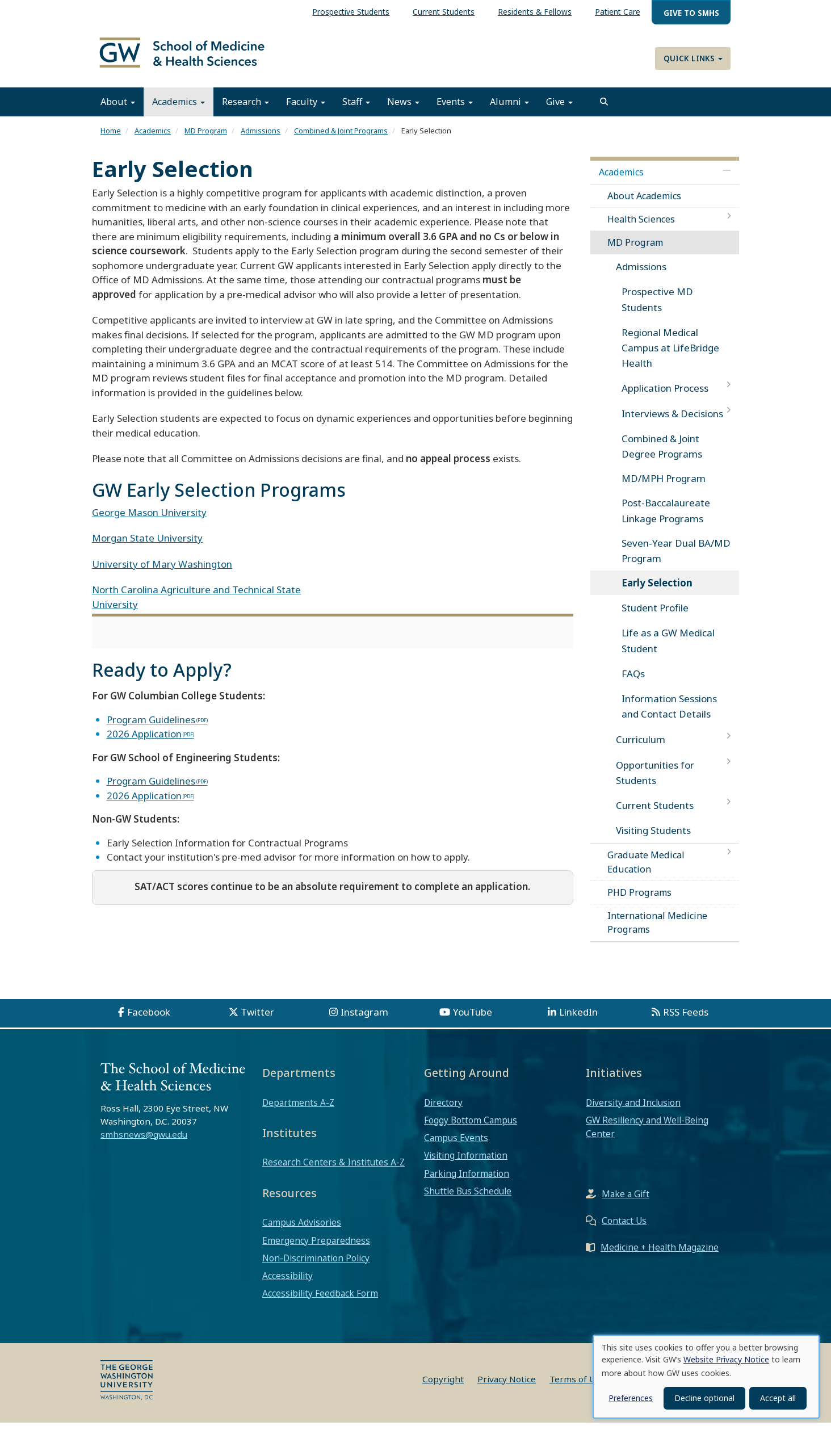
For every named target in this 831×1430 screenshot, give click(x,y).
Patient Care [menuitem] (617, 11)
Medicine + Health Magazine (660, 1255)
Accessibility (287, 1283)
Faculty (305, 109)
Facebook (148, 1019)
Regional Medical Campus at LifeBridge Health (670, 356)
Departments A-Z (298, 1110)
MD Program (205, 138)
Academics (178, 109)
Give (559, 109)
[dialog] (706, 1377)
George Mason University (149, 520)
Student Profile (655, 615)
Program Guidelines (151, 726)
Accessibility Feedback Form (320, 1301)
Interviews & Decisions (672, 420)
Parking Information (466, 1180)
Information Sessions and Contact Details (669, 714)
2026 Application (144, 741)
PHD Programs (639, 900)
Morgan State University (147, 545)
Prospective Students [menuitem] (350, 11)
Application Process (665, 395)
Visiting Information (465, 1163)
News (403, 109)
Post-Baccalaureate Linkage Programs (666, 518)
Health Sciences (641, 227)
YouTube (472, 1019)
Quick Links (693, 58)
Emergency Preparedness (316, 1247)
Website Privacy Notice (726, 1359)
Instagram (364, 1019)
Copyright (443, 1386)
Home (110, 138)
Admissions (260, 138)
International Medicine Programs (657, 930)
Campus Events (456, 1145)
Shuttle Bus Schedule (467, 1199)
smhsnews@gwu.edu (143, 1142)
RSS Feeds (685, 1019)
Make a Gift (625, 1201)
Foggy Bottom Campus (470, 1128)
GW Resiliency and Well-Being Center (647, 1134)
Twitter (257, 1019)
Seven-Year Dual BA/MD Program (676, 558)
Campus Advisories (301, 1230)
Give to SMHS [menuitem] (691, 12)
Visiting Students (653, 838)
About (117, 109)
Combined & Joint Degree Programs (662, 454)
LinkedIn (578, 1019)
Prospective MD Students (657, 307)
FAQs (633, 681)
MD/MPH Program (664, 486)
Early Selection (657, 590)
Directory (443, 1110)
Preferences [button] (630, 1398)
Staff (356, 109)
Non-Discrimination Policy (316, 1266)
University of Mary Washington (162, 571)
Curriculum (640, 747)
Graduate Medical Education (646, 870)
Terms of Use (577, 1386)
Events (455, 109)
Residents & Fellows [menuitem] (535, 11)
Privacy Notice (506, 1386)
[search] (604, 109)
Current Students (655, 813)
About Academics (644, 203)
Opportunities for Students (655, 780)
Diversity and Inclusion (633, 1110)
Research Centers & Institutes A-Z (333, 1170)
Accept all (778, 1398)
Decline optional (704, 1398)
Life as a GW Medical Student (668, 648)
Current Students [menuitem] (444, 11)
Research (245, 109)
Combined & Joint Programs (341, 138)
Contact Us (624, 1228)
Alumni (509, 109)
